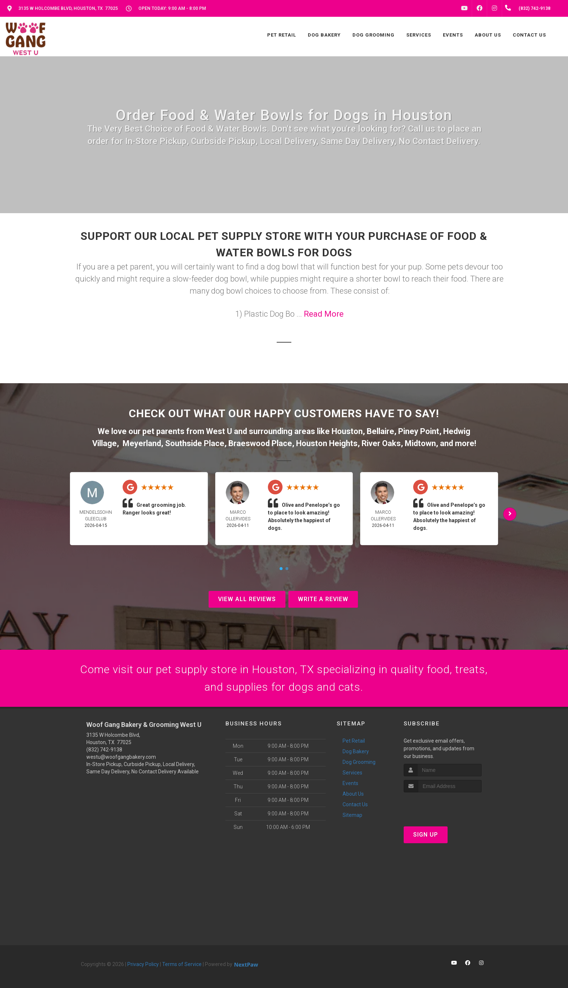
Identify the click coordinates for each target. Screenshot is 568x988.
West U (219, 431)
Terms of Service (182, 964)
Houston (347, 431)
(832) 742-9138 (104, 750)
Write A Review (323, 599)
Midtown (420, 443)
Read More (324, 313)
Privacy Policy (143, 964)
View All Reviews (247, 599)
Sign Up (425, 834)
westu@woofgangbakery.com (121, 757)
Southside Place (194, 443)
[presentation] (443, 806)
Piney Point (418, 431)
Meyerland (142, 443)
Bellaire (380, 431)
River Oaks (381, 443)
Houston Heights (327, 443)
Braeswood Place (260, 443)
